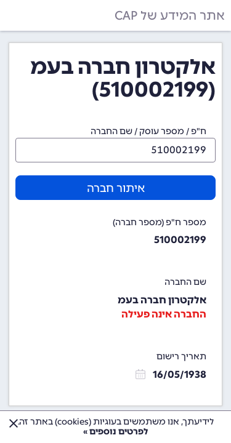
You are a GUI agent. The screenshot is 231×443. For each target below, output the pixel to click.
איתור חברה (116, 188)
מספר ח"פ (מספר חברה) (159, 222)
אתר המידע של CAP (170, 15)
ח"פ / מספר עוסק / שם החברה (148, 131)
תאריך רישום (181, 356)
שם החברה (185, 282)
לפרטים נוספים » (115, 431)
